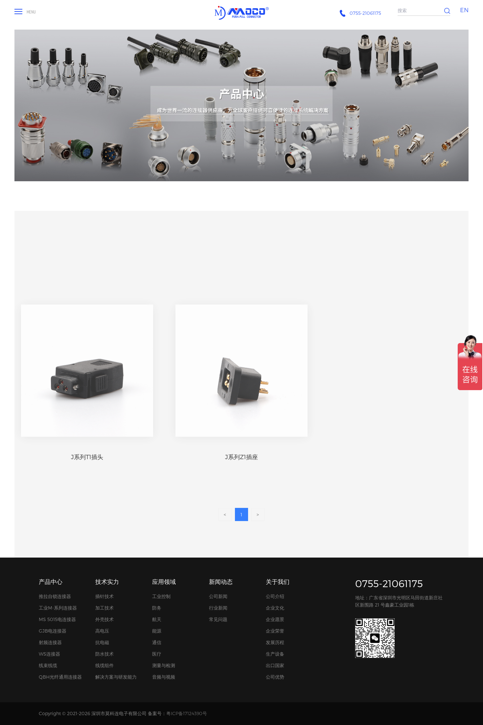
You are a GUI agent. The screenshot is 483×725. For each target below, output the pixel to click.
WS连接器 (49, 654)
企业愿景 (275, 619)
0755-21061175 (389, 583)
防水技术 (104, 654)
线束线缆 (48, 665)
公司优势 (275, 677)
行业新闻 (218, 608)
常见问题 (218, 619)
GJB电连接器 (52, 631)
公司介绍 (275, 596)
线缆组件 (104, 665)
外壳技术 (104, 619)
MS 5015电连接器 (57, 619)
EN (464, 9)
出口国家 (275, 665)
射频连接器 (50, 642)
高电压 (102, 631)
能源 (156, 631)
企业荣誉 (275, 631)
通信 (156, 642)
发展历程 (275, 642)
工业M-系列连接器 (58, 608)
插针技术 (104, 596)
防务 (156, 608)
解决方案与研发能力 (116, 677)
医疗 (156, 654)
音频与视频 (163, 677)
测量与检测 (163, 665)
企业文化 (275, 608)
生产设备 (275, 654)
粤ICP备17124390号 (186, 713)
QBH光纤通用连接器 (60, 677)
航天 (156, 619)
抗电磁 (102, 642)
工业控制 (161, 596)
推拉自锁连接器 (55, 596)
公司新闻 (218, 596)
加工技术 (104, 608)
